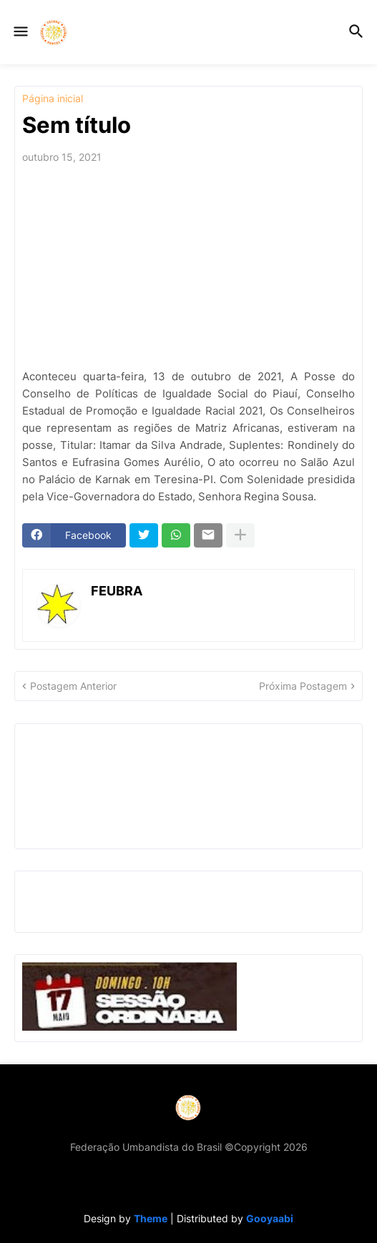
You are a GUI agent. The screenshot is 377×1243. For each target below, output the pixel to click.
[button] (19, 32)
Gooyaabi (269, 1218)
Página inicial (52, 99)
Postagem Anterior (73, 686)
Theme (150, 1218)
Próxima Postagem (303, 686)
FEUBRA (116, 590)
